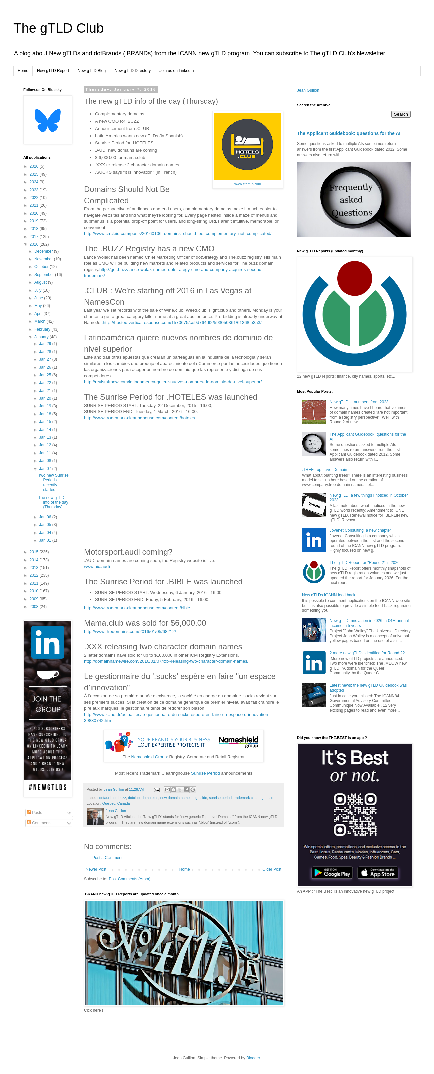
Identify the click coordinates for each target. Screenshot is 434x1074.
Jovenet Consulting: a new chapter (360, 530)
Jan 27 (45, 359)
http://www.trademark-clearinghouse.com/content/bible (137, 607)
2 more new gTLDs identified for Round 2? (367, 653)
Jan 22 (45, 382)
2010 (35, 591)
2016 (35, 244)
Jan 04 (45, 532)
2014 (35, 560)
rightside (200, 798)
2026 (35, 166)
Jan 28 (45, 351)
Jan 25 (45, 375)
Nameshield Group (149, 756)
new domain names (176, 798)
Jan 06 (45, 517)
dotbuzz (119, 798)
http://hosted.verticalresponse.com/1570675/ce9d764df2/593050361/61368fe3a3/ (182, 322)
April (38, 313)
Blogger (253, 1058)
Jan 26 (45, 367)
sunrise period (220, 798)
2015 (35, 552)
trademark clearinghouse (253, 798)
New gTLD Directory (133, 70)
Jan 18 (45, 414)
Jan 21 (45, 390)
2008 (35, 606)
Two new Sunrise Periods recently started (53, 482)
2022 (35, 197)
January (42, 337)
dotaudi (105, 798)
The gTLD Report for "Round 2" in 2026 (365, 562)
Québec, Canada (116, 803)
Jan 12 (45, 445)
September (44, 274)
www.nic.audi (97, 566)
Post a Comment (107, 857)
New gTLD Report (53, 70)
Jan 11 (45, 453)
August (41, 282)
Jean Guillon (308, 90)
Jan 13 (45, 437)
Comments (39, 823)
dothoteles (150, 798)
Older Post (271, 869)
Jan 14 (45, 429)
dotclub (134, 798)
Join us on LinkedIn (176, 70)
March (40, 321)
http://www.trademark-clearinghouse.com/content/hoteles (139, 417)
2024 (35, 182)
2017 (35, 236)
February (42, 329)
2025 (35, 174)
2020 (35, 213)
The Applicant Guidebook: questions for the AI (348, 133)
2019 (35, 221)
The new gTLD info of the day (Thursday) (53, 502)
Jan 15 (45, 421)
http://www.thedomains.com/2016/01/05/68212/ (130, 631)
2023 (35, 190)
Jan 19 (45, 406)
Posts (34, 812)
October (42, 266)
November (44, 259)
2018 (35, 228)
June (39, 298)
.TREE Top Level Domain (324, 469)
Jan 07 (45, 468)
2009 (35, 599)
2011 (35, 583)
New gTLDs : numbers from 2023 (359, 402)
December (44, 251)
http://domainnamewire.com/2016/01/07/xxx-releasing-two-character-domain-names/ (166, 661)
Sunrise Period (205, 773)
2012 (35, 575)
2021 (35, 205)
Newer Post (96, 869)
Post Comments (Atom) (129, 879)
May (38, 305)
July (38, 290)
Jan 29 (45, 343)
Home (23, 70)
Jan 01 (45, 540)
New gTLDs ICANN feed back (328, 595)
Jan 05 (45, 524)
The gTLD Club (58, 28)
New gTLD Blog (92, 70)
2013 (35, 567)
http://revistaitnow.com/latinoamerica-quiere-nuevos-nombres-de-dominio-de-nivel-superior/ (173, 381)
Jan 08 (45, 460)
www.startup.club (247, 184)
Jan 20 (45, 398)
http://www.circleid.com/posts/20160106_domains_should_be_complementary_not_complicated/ (178, 233)
